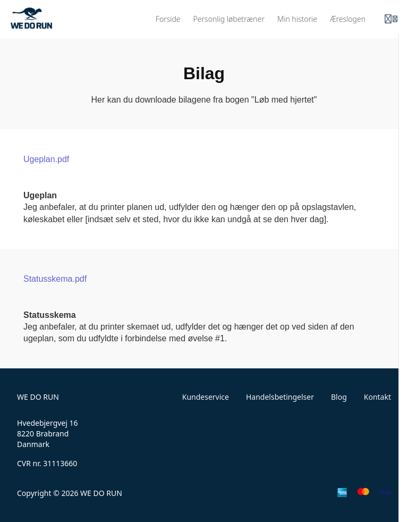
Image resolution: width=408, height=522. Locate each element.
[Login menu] (391, 19)
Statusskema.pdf (55, 278)
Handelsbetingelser (280, 397)
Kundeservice (205, 397)
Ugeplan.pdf (46, 159)
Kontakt (377, 397)
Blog (339, 397)
